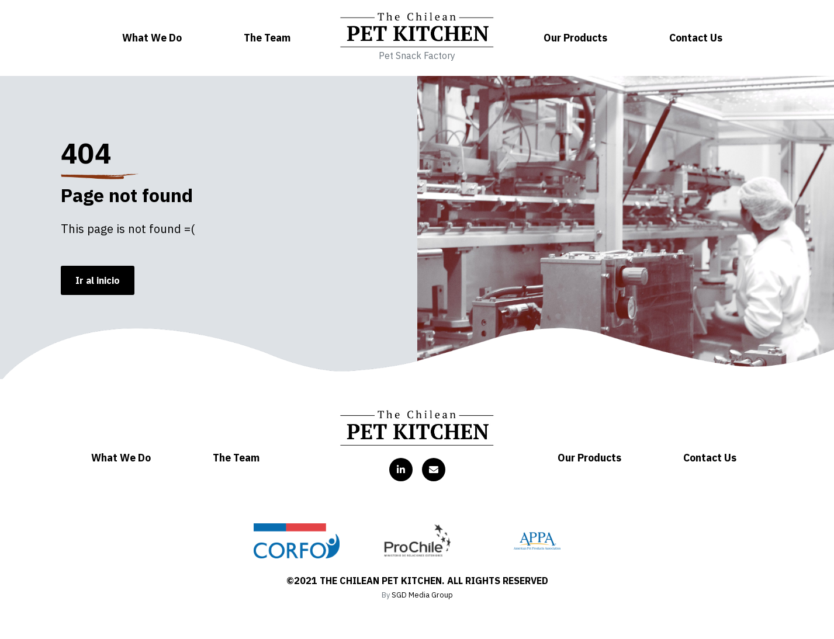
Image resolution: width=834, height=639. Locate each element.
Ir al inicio (97, 280)
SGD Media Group (422, 595)
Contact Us (695, 37)
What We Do (152, 37)
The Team (267, 37)
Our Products (575, 37)
